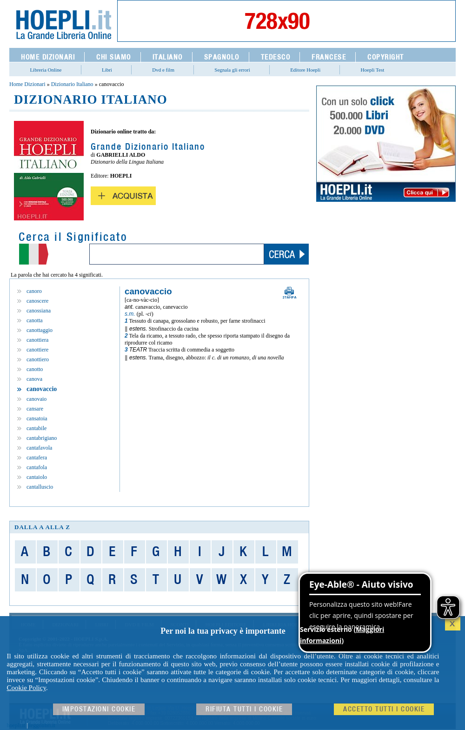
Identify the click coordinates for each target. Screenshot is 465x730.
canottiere (37, 349)
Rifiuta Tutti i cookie (244, 709)
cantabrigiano (42, 438)
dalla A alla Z (42, 527)
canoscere (37, 301)
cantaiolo (37, 477)
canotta (35, 320)
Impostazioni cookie (99, 709)
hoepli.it (16, 725)
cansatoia (37, 418)
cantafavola (39, 448)
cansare (35, 408)
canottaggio (40, 330)
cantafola (37, 467)
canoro (34, 291)
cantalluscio (40, 487)
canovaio (36, 399)
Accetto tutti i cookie (384, 709)
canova (34, 379)
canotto (35, 369)
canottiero (38, 359)
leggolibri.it (42, 725)
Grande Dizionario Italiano (148, 147)
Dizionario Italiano (72, 84)
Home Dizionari (27, 84)
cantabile (36, 428)
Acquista (123, 195)
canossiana (39, 310)
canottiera (37, 340)
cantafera (37, 457)
